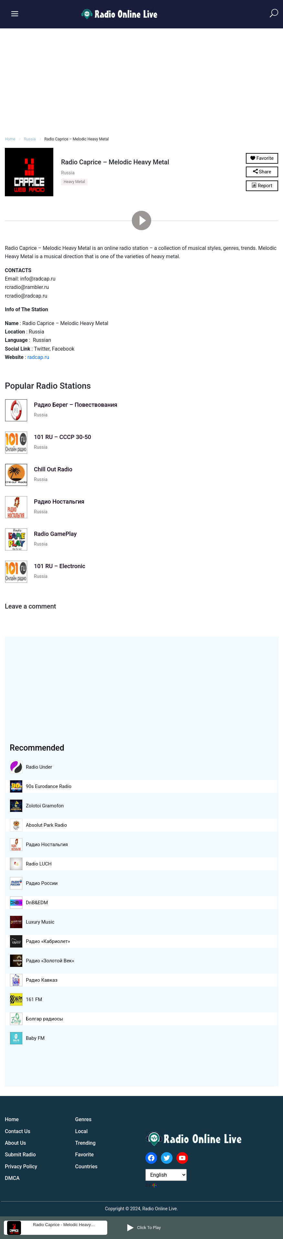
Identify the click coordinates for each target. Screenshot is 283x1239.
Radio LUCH (39, 864)
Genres (83, 1119)
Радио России (42, 883)
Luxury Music (40, 922)
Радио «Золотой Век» (50, 961)
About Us (15, 1143)
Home (10, 139)
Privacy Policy (21, 1166)
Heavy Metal (74, 181)
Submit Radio (20, 1155)
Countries (86, 1166)
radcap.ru (38, 357)
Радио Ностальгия (47, 844)
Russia (30, 139)
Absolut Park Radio (46, 825)
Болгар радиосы (44, 1019)
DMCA (12, 1178)
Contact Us (17, 1131)
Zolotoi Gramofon (45, 806)
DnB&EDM (37, 903)
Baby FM (35, 1038)
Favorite (84, 1155)
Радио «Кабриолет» (48, 941)
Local (81, 1131)
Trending (85, 1143)
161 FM (34, 999)
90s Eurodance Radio (48, 786)
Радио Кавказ (42, 980)
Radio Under (39, 767)
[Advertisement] (141, 81)
